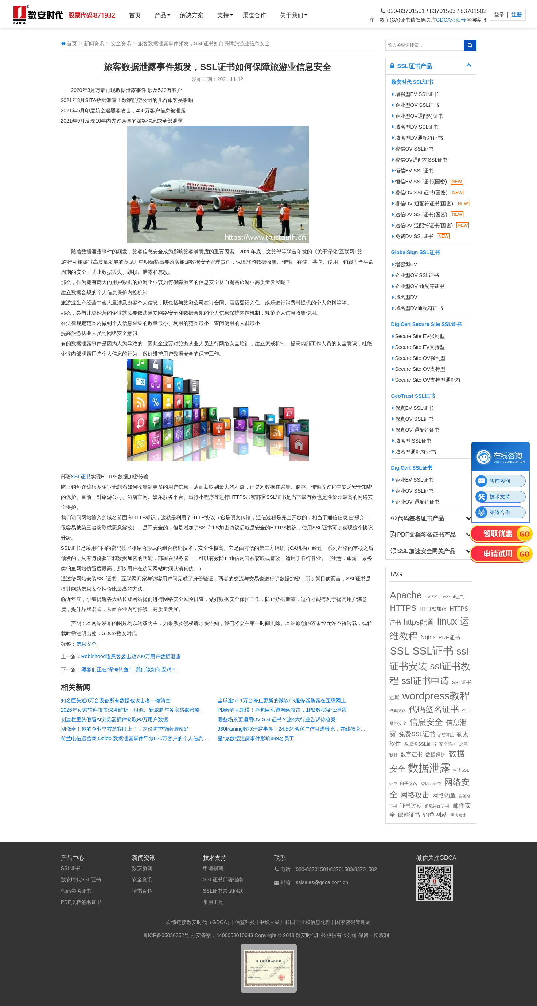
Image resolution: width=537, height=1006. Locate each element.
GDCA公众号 (451, 20)
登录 (500, 15)
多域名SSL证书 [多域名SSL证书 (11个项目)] (420, 744)
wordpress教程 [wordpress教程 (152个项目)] (436, 696)
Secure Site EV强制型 (418, 336)
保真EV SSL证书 (412, 408)
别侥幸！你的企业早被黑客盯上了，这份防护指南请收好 (124, 729)
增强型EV (404, 264)
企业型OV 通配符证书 (418, 286)
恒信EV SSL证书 (412, 171)
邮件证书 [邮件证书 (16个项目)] (409, 815)
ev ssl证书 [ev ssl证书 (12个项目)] (453, 596)
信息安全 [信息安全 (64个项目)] (426, 722)
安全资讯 (121, 43)
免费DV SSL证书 (421, 236)
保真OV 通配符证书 (416, 430)
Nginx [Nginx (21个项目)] (427, 637)
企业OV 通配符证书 (416, 502)
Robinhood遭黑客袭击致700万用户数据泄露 (131, 656)
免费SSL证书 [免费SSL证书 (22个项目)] (417, 734)
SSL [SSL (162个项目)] (400, 651)
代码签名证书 (76, 891)
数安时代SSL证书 (81, 879)
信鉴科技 (245, 922)
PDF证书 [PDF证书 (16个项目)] (449, 637)
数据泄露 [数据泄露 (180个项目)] (429, 768)
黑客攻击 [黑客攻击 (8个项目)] (459, 815)
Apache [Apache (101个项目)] (406, 595)
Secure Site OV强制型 (419, 358)
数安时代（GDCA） (209, 922)
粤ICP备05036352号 (166, 935)
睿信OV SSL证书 (413, 149)
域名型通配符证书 (414, 452)
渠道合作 (254, 15)
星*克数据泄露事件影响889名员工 (256, 738)
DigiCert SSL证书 (412, 468)
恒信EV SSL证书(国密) (427, 182)
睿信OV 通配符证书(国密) (430, 203)
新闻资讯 (94, 43)
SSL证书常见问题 (223, 891)
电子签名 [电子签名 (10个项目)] (408, 783)
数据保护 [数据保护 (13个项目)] (435, 754)
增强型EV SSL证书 (415, 94)
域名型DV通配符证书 (417, 138)
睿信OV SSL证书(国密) (428, 192)
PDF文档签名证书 (81, 902)
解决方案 (191, 15)
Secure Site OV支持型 (419, 369)
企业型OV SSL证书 (415, 105)
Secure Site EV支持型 (418, 347)
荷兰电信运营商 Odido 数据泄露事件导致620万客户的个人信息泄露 (137, 738)
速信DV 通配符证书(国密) (430, 225)
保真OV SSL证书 (413, 419)
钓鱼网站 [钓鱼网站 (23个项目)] (435, 814)
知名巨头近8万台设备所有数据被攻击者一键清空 (116, 700)
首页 (135, 15)
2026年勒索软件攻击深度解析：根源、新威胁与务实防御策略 (130, 710)
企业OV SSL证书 (413, 491)
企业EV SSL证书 (412, 480)
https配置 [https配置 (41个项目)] (419, 622)
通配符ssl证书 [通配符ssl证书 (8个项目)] (437, 806)
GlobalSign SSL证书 (415, 252)
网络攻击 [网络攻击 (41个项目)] (414, 795)
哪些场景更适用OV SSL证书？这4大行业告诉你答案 (277, 719)
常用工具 (213, 902)
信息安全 (86, 644)
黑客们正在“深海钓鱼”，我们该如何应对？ (128, 669)
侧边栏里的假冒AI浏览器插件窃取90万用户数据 (114, 719)
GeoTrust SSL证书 (413, 396)
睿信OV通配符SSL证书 (420, 160)
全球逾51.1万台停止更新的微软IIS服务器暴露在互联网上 (282, 700)
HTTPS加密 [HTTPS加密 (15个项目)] (433, 609)
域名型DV (404, 297)
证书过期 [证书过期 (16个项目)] (411, 806)
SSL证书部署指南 (223, 879)
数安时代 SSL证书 (412, 82)
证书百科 (142, 891)
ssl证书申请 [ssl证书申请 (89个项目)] (425, 681)
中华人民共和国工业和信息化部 (295, 922)
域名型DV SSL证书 (415, 127)
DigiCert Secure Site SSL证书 (426, 324)
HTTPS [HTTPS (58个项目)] (403, 608)
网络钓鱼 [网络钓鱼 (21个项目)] (444, 795)
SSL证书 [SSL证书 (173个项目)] (433, 651)
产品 (160, 15)
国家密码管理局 (353, 922)
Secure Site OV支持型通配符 (426, 380)
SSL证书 (81, 476)
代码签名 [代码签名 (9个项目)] (398, 710)
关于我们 (291, 15)
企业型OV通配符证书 (417, 116)
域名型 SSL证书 (412, 441)
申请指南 (213, 868)
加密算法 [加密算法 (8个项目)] (446, 735)
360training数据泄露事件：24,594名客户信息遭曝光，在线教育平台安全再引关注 (309, 729)
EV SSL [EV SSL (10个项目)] (432, 596)
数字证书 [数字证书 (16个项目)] (412, 754)
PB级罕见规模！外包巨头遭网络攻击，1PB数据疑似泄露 (282, 710)
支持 (223, 15)
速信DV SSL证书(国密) (427, 214)
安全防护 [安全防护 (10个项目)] (447, 744)
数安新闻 (142, 868)
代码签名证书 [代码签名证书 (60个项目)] (434, 709)
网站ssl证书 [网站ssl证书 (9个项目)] (430, 783)
